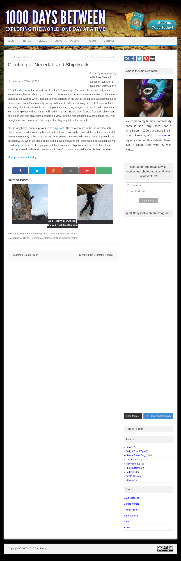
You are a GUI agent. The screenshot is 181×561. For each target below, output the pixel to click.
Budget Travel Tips (135, 451)
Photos (26, 41)
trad (73, 233)
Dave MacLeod (131, 498)
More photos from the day (22, 157)
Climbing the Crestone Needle (101, 57)
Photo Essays (133, 468)
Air (20, 90)
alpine (23, 233)
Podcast (75, 41)
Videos (43, 41)
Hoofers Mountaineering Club (46, 238)
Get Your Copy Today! (162, 25)
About (92, 41)
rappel (18, 145)
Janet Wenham (131, 515)
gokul (46, 233)
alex (16, 233)
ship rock (64, 233)
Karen (127, 527)
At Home (24, 238)
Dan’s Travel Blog (136, 455)
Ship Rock (58, 128)
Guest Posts (132, 459)
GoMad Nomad (131, 503)
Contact (109, 41)
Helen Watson (131, 509)
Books (59, 41)
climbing (37, 233)
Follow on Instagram (158, 416)
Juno (126, 521)
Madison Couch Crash (21, 57)
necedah (54, 233)
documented (163, 135)
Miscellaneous (133, 463)
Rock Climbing (69, 238)
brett (29, 233)
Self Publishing (133, 476)
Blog (11, 41)
